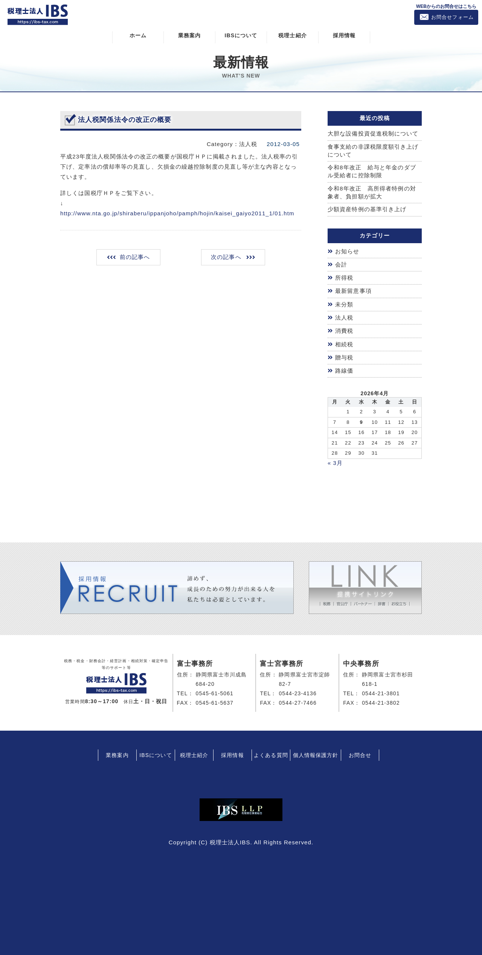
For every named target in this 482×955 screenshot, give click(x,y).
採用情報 (344, 35)
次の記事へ (225, 256)
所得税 (344, 277)
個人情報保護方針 (316, 751)
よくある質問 (271, 751)
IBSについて (240, 35)
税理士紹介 (292, 35)
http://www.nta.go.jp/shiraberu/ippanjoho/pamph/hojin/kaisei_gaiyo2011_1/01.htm (178, 213)
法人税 (344, 316)
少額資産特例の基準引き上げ (367, 209)
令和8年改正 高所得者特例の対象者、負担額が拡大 (372, 193)
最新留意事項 (353, 290)
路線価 (344, 368)
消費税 (344, 329)
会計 (341, 264)
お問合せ (360, 751)
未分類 (344, 303)
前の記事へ (135, 256)
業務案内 (189, 35)
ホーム (138, 35)
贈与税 (344, 355)
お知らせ (347, 251)
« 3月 (335, 460)
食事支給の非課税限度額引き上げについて (373, 150)
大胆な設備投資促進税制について (373, 133)
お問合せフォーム (452, 17)
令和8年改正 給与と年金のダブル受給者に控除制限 (372, 171)
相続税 (344, 342)
